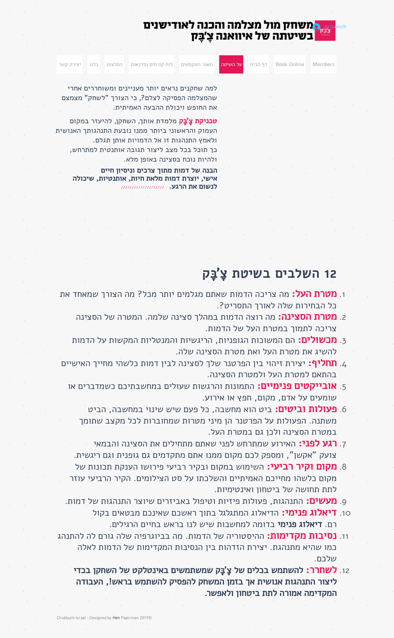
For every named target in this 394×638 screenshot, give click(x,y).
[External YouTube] (279, 124)
